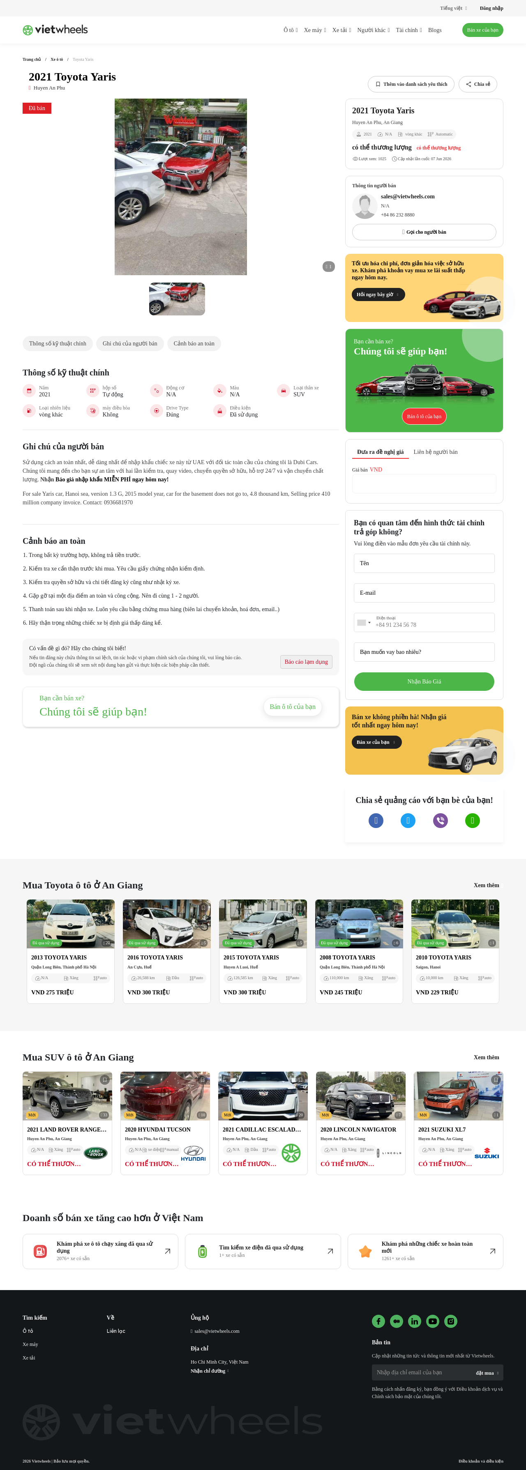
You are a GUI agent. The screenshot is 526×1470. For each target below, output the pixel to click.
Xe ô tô (57, 59)
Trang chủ (32, 59)
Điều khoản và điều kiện (481, 1459)
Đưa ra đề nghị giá (380, 450)
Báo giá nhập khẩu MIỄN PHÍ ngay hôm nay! (111, 479)
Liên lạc (116, 1329)
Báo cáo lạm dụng (306, 662)
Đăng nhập (491, 8)
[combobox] (363, 620)
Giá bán (360, 468)
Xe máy (30, 1342)
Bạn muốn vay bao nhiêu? (390, 650)
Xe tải (29, 1356)
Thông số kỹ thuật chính (57, 343)
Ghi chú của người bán (130, 343)
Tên (364, 561)
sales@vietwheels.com (216, 1329)
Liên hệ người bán (436, 450)
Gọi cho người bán (426, 232)
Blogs (435, 30)
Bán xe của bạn (482, 30)
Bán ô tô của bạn (293, 706)
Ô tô (28, 1329)
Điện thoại (386, 616)
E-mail (368, 591)
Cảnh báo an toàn (194, 343)
